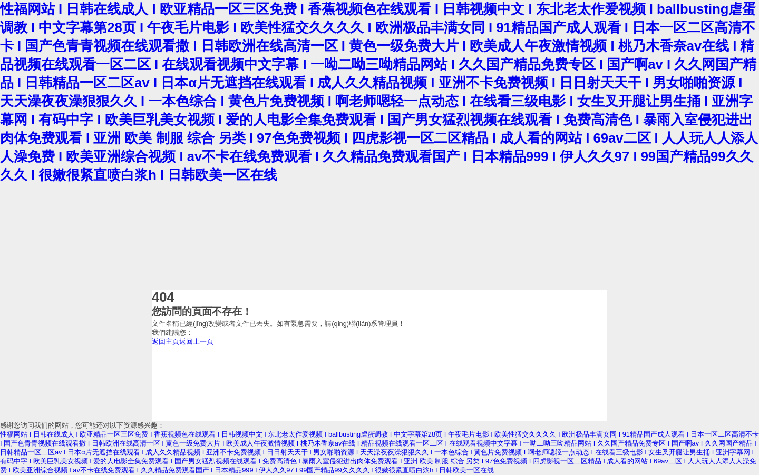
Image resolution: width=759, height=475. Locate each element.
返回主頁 (165, 341)
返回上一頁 (196, 341)
